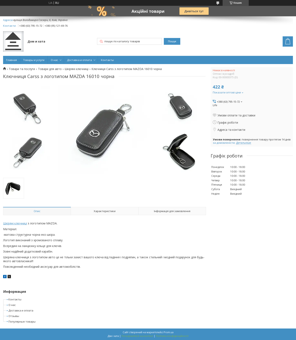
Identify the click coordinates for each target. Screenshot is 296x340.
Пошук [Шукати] (172, 41)
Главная (11, 60)
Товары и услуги (33, 60)
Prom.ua (168, 332)
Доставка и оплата (79, 60)
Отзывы (13, 316)
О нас (54, 60)
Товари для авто (50, 69)
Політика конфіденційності (172, 336)
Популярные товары (22, 321)
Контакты (107, 60)
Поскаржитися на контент (137, 336)
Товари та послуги (22, 69)
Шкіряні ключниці (76, 69)
